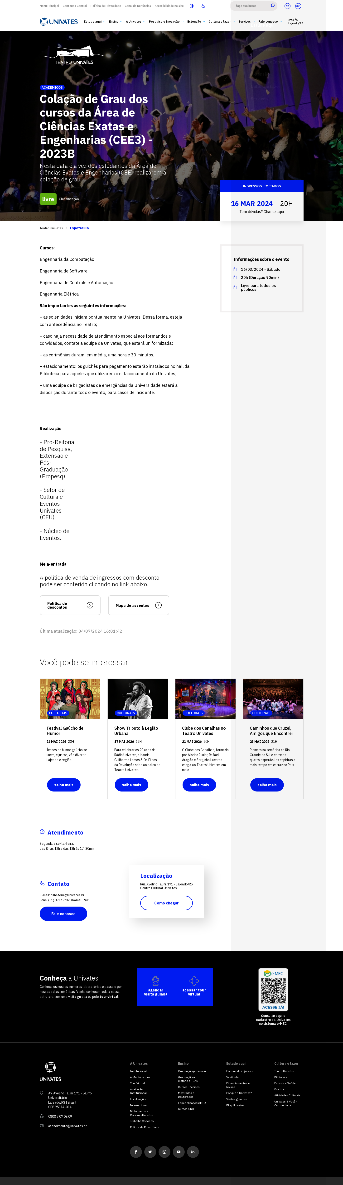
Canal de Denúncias (138, 6)
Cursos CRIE (186, 1109)
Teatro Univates (51, 228)
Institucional (138, 1071)
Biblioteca (280, 1077)
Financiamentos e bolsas (238, 1085)
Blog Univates (235, 1105)
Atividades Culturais (287, 1095)
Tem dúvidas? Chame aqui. (262, 211)
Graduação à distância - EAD (188, 1079)
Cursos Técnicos (189, 1087)
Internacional (138, 1105)
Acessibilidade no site (169, 6)
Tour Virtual (137, 1083)
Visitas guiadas (236, 1099)
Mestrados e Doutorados (186, 1094)
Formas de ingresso (239, 1071)
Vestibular (232, 1077)
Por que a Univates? (239, 1093)
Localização (137, 1099)
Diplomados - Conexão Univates (142, 1113)
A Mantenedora (140, 1077)
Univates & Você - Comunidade (285, 1103)
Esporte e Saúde (284, 1083)
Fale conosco (63, 913)
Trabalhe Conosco (142, 1121)
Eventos (279, 1089)
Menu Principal (49, 6)
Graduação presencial (192, 1071)
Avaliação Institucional (138, 1091)
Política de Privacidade (106, 6)
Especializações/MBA (192, 1103)
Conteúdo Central (75, 6)
